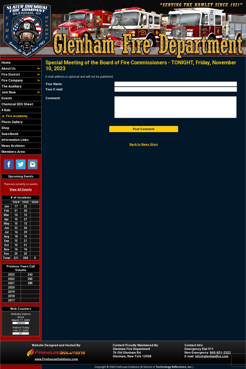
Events (6, 98)
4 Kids (6, 110)
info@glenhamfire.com (211, 356)
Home (6, 63)
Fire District (10, 74)
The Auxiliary (11, 86)
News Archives (13, 146)
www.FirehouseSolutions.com (56, 359)
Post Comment (143, 129)
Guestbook (9, 134)
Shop (5, 128)
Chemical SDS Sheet (17, 104)
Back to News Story (144, 144)
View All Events (21, 189)
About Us (8, 68)
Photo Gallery (12, 122)
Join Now (8, 92)
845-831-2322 (220, 352)
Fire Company (12, 80)
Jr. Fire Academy (14, 116)
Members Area (13, 152)
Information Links (15, 140)
